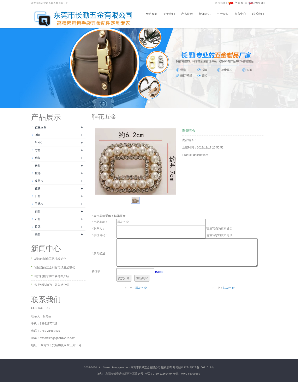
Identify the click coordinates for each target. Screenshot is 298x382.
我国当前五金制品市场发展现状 (54, 267)
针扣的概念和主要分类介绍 (51, 276)
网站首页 (151, 14)
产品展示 (187, 14)
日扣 (38, 196)
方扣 (38, 150)
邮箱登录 (178, 367)
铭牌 (38, 188)
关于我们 (169, 14)
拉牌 (38, 226)
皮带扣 (39, 180)
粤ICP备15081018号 (201, 367)
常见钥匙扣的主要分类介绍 (51, 284)
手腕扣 (39, 203)
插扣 (38, 234)
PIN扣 (38, 142)
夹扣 (38, 165)
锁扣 (38, 211)
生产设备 (222, 14)
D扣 (37, 135)
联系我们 (258, 14)
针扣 (38, 219)
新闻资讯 (204, 14)
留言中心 (240, 14)
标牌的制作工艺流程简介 (50, 258)
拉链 (38, 173)
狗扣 (38, 157)
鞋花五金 (141, 288)
